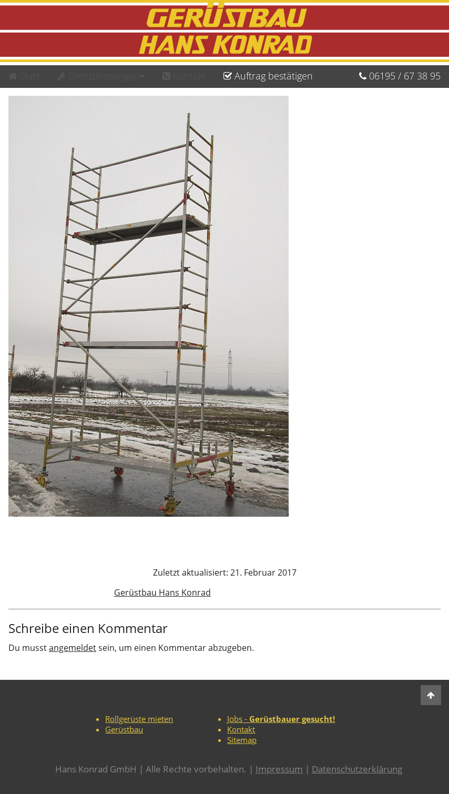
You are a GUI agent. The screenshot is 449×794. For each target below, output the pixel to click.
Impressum (279, 769)
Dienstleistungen (101, 75)
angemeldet (72, 648)
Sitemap (242, 740)
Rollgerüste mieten (139, 718)
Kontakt (184, 75)
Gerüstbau (124, 729)
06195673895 (400, 75)
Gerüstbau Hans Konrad (162, 592)
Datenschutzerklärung (357, 769)
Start (24, 75)
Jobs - (281, 718)
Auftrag (268, 75)
